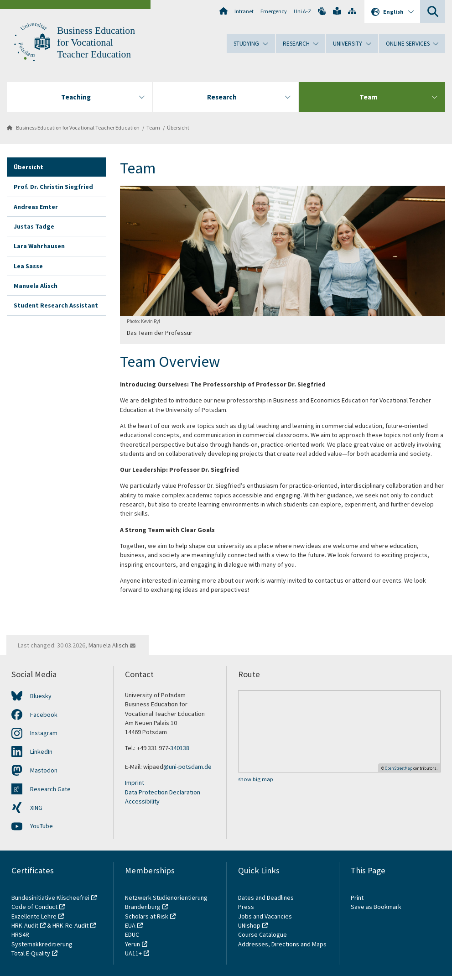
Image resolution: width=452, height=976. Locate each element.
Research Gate (50, 789)
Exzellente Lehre (34, 916)
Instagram (43, 733)
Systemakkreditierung (42, 944)
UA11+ (133, 953)
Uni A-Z (302, 11)
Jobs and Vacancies (265, 916)
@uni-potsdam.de (187, 766)
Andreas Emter (36, 207)
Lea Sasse (28, 266)
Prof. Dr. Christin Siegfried (53, 187)
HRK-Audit (24, 925)
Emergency (273, 11)
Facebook (43, 714)
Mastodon (43, 770)
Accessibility (142, 801)
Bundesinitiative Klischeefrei (50, 897)
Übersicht (178, 127)
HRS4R (20, 934)
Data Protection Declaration (162, 792)
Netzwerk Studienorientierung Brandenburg (166, 902)
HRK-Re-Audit (70, 925)
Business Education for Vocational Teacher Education (96, 42)
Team (153, 127)
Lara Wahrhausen (39, 246)
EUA (130, 925)
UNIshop (249, 925)
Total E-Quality (30, 953)
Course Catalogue (262, 934)
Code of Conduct (34, 907)
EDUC (132, 934)
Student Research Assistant (56, 305)
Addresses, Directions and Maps (282, 944)
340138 (179, 748)
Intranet (244, 11)
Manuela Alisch (35, 286)
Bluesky (41, 696)
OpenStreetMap (398, 768)
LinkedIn (41, 751)
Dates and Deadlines (266, 897)
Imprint (134, 782)
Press (246, 907)
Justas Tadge (34, 226)
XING (36, 808)
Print (357, 897)
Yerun (132, 944)
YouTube (41, 826)
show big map (255, 779)
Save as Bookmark (376, 907)
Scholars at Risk (146, 916)
